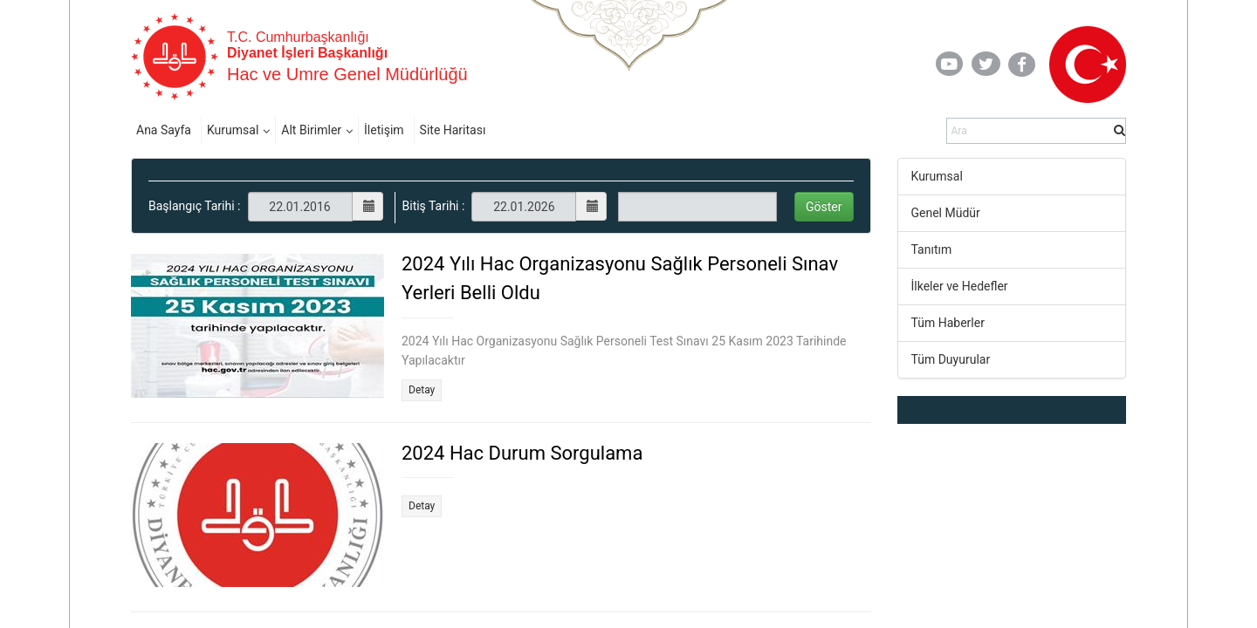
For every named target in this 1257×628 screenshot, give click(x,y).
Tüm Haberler (948, 323)
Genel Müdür (945, 213)
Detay (422, 390)
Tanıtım (931, 249)
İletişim (384, 130)
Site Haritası (453, 130)
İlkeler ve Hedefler (959, 286)
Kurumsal (232, 130)
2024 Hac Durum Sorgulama (522, 453)
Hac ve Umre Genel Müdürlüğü (347, 74)
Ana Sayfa (163, 130)
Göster (824, 207)
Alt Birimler (311, 130)
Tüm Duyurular (951, 359)
